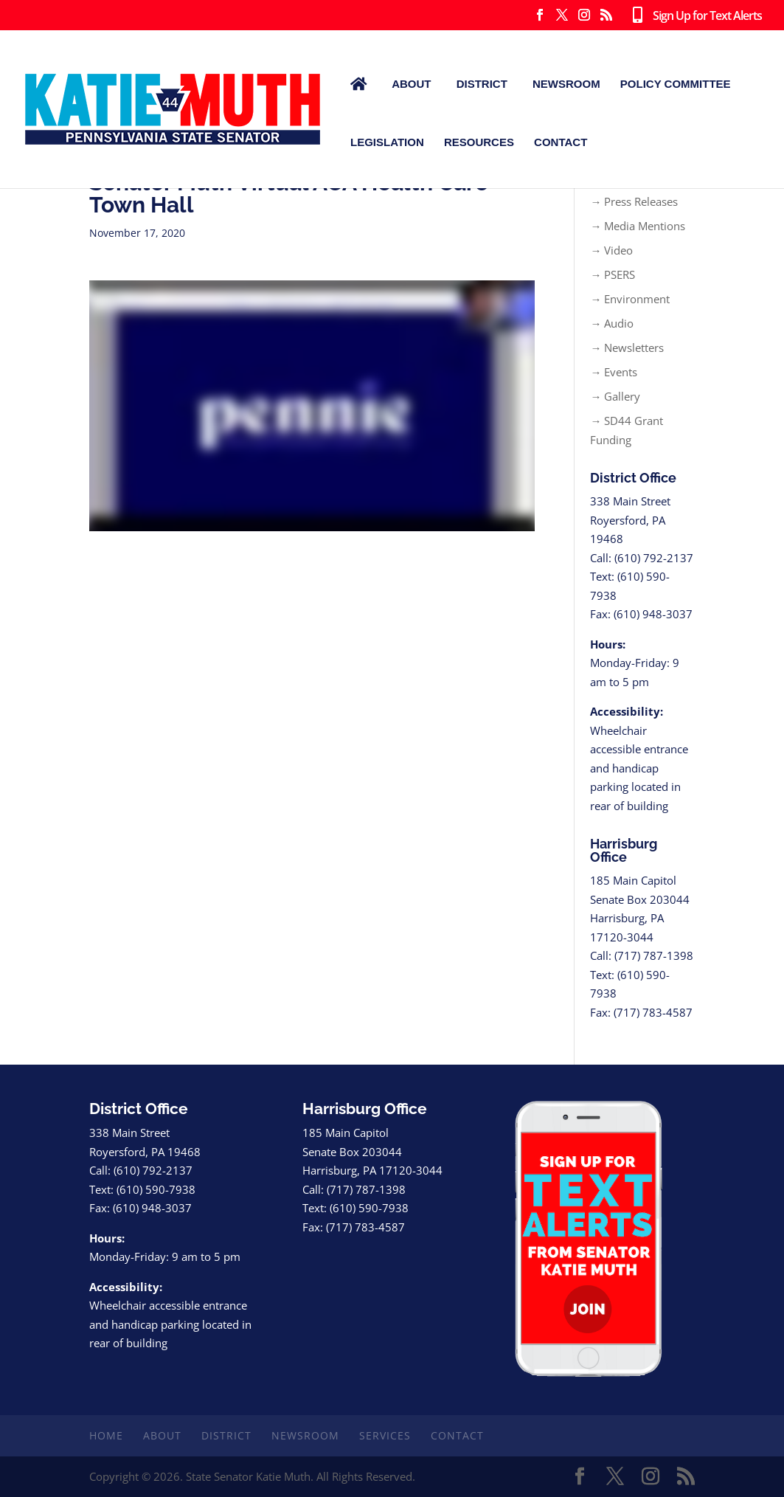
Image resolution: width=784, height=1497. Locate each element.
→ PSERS (612, 274)
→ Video (611, 250)
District (482, 83)
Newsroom (566, 83)
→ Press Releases (634, 201)
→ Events (613, 371)
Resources (479, 142)
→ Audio (612, 323)
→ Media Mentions (637, 225)
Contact (560, 142)
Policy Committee (675, 83)
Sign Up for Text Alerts (694, 16)
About (411, 83)
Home (106, 1435)
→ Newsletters (627, 347)
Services (385, 1435)
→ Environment (630, 298)
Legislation (387, 142)
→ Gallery (615, 396)
